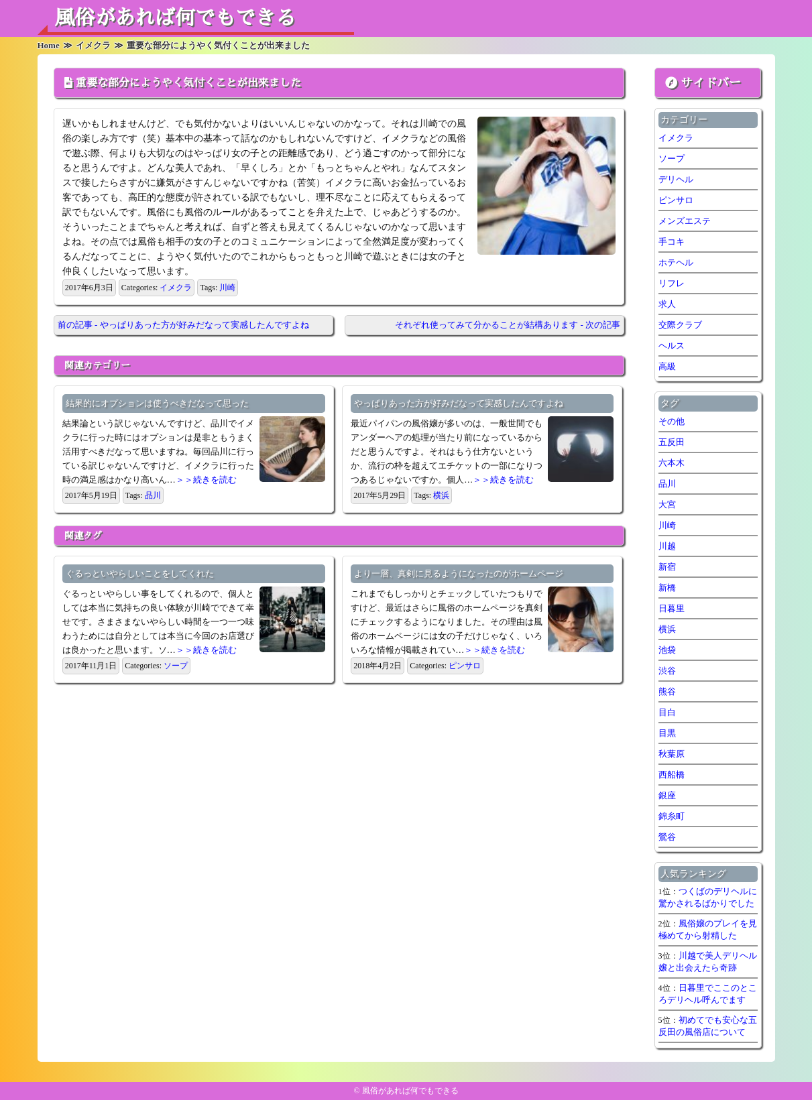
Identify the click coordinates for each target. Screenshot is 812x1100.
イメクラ (176, 287)
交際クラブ (680, 325)
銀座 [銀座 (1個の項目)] (667, 795)
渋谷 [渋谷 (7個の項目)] (667, 671)
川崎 (227, 287)
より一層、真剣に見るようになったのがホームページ (458, 573)
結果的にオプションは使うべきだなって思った (157, 403)
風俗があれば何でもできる (175, 18)
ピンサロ (465, 665)
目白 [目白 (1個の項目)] (667, 712)
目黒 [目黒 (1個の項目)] (667, 733)
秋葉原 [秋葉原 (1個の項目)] (671, 754)
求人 (667, 304)
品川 (153, 495)
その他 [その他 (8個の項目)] (671, 421)
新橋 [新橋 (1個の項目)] (667, 588)
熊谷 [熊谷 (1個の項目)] (667, 691)
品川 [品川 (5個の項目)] (667, 484)
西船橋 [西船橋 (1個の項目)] (671, 775)
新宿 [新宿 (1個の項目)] (667, 567)
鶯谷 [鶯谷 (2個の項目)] (667, 837)
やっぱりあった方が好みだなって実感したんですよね (458, 403)
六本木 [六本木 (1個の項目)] (671, 463)
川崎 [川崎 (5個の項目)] (667, 525)
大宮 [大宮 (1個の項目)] (667, 504)
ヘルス (671, 346)
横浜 (441, 495)
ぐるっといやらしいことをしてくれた (140, 573)
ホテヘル (675, 262)
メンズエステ (684, 221)
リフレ (671, 283)
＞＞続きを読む (206, 480)
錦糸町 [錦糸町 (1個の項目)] (671, 816)
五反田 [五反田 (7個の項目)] (671, 442)
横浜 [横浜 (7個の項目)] (667, 629)
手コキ (671, 242)
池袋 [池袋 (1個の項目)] (667, 650)
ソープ (176, 665)
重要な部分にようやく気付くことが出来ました (188, 83)
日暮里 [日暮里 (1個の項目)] (671, 608)
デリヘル (675, 179)
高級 (667, 366)
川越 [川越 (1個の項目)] (667, 546)
